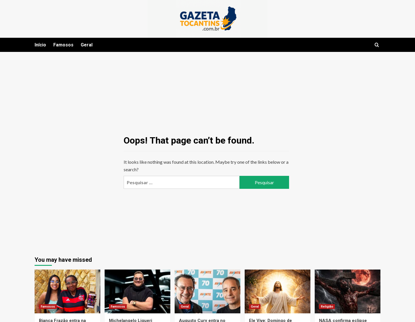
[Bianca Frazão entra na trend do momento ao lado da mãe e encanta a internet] (67, 291)
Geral (87, 45)
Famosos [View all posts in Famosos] (48, 306)
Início (40, 45)
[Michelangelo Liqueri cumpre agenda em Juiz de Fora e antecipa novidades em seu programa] (137, 291)
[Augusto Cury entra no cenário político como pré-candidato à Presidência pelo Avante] (207, 291)
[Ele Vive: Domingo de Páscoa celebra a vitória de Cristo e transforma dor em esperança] (277, 291)
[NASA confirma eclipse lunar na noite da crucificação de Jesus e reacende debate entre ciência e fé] (347, 291)
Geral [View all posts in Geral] (185, 306)
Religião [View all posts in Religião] (327, 306)
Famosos (63, 45)
